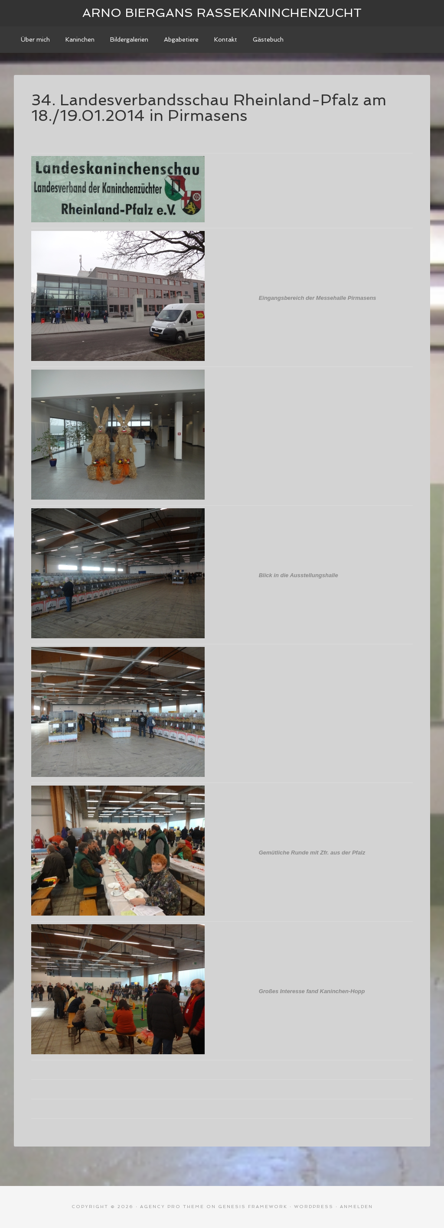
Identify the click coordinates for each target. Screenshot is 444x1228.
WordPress (313, 1206)
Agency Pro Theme (172, 1206)
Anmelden (356, 1206)
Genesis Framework (252, 1206)
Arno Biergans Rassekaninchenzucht (222, 13)
